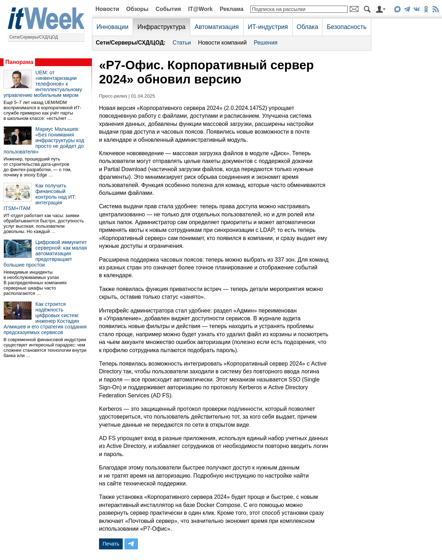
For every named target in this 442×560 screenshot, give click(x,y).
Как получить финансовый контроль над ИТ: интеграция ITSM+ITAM (40, 197)
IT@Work (200, 9)
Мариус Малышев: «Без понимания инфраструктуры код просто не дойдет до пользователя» (44, 140)
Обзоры (137, 9)
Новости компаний (222, 43)
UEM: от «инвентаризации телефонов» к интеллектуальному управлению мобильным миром (43, 84)
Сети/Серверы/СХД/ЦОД (34, 37)
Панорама (19, 62)
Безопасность (346, 26)
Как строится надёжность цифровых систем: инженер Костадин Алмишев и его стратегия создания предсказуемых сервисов (45, 318)
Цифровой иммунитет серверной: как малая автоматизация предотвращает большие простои (45, 253)
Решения (266, 43)
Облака (307, 26)
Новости (107, 9)
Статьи (182, 43)
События (168, 9)
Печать (111, 544)
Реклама (231, 9)
